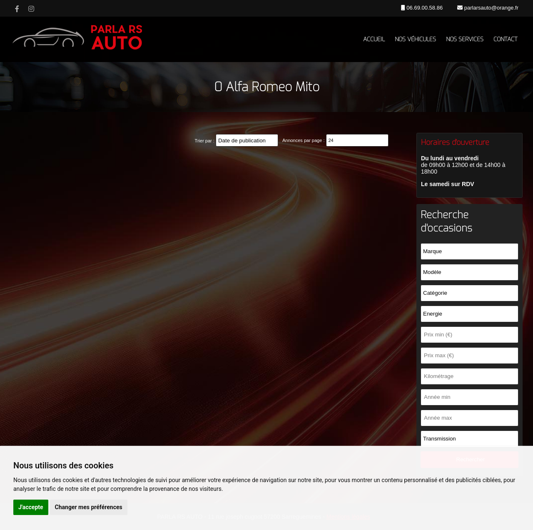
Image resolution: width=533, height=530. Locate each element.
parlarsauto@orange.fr (490, 8)
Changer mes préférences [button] (88, 507)
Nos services (464, 39)
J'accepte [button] (30, 507)
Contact (505, 39)
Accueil (374, 39)
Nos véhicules (415, 39)
